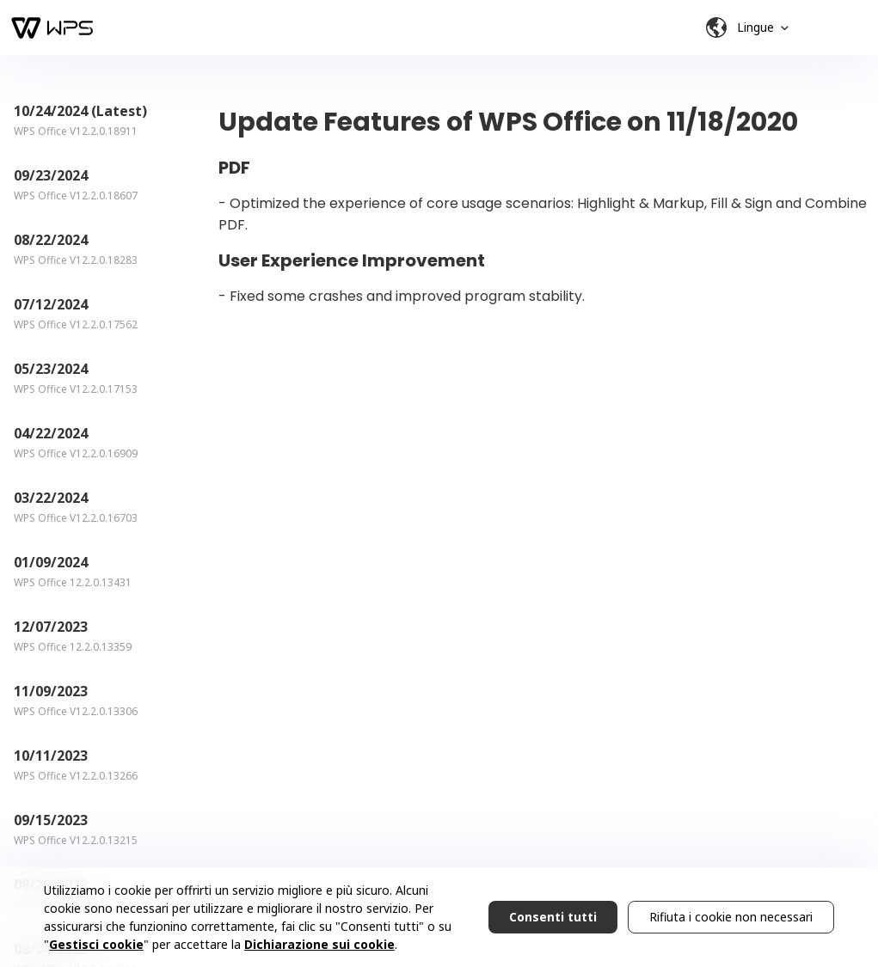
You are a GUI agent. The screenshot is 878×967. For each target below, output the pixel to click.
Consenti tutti (553, 917)
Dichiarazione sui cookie (319, 944)
